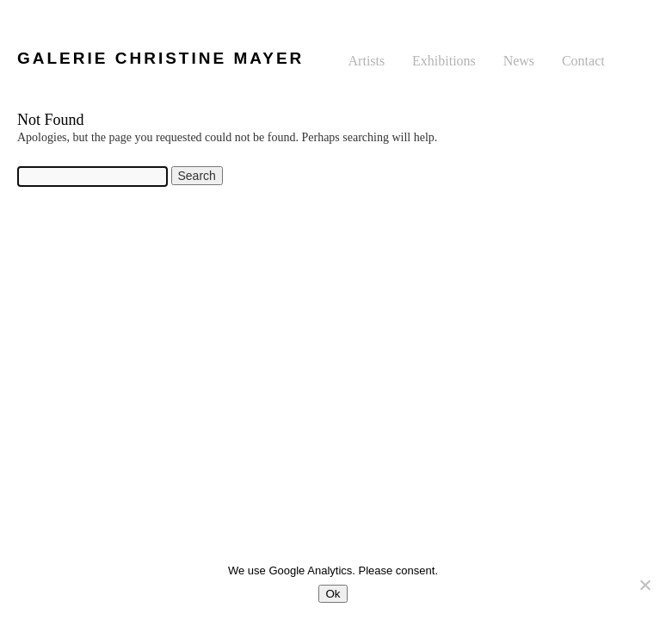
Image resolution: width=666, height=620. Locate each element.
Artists (366, 60)
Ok (332, 593)
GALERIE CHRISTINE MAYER (160, 58)
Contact (583, 60)
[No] (644, 584)
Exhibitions (444, 60)
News (518, 60)
